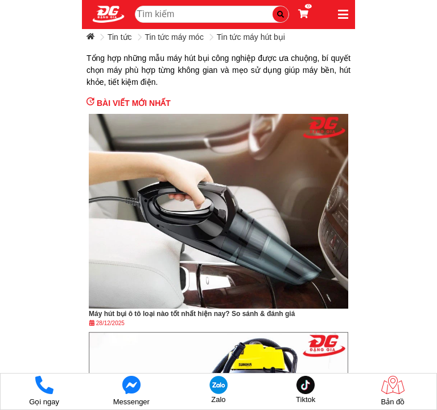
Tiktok (306, 390)
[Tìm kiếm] (280, 14)
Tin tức (120, 37)
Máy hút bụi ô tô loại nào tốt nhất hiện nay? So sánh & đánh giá (192, 314)
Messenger (131, 391)
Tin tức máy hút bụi (251, 37)
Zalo (218, 390)
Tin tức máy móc (174, 37)
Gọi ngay (44, 391)
